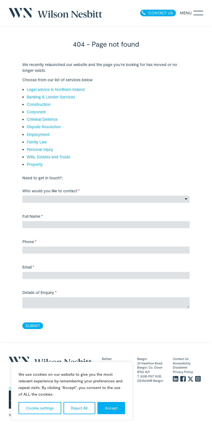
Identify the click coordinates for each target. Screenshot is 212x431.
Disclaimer (180, 367)
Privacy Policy (183, 372)
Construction (39, 104)
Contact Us (181, 359)
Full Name (39, 216)
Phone (36, 242)
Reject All (79, 408)
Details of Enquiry (46, 292)
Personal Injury (40, 149)
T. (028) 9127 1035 (149, 376)
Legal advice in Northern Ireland (56, 89)
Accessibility (181, 363)
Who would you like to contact (58, 191)
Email (35, 267)
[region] (71, 391)
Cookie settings (40, 408)
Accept (111, 408)
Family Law (37, 142)
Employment (38, 134)
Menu (191, 12)
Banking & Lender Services (51, 96)
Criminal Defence (42, 119)
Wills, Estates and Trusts (48, 156)
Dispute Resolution (44, 126)
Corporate (36, 111)
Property (35, 164)
